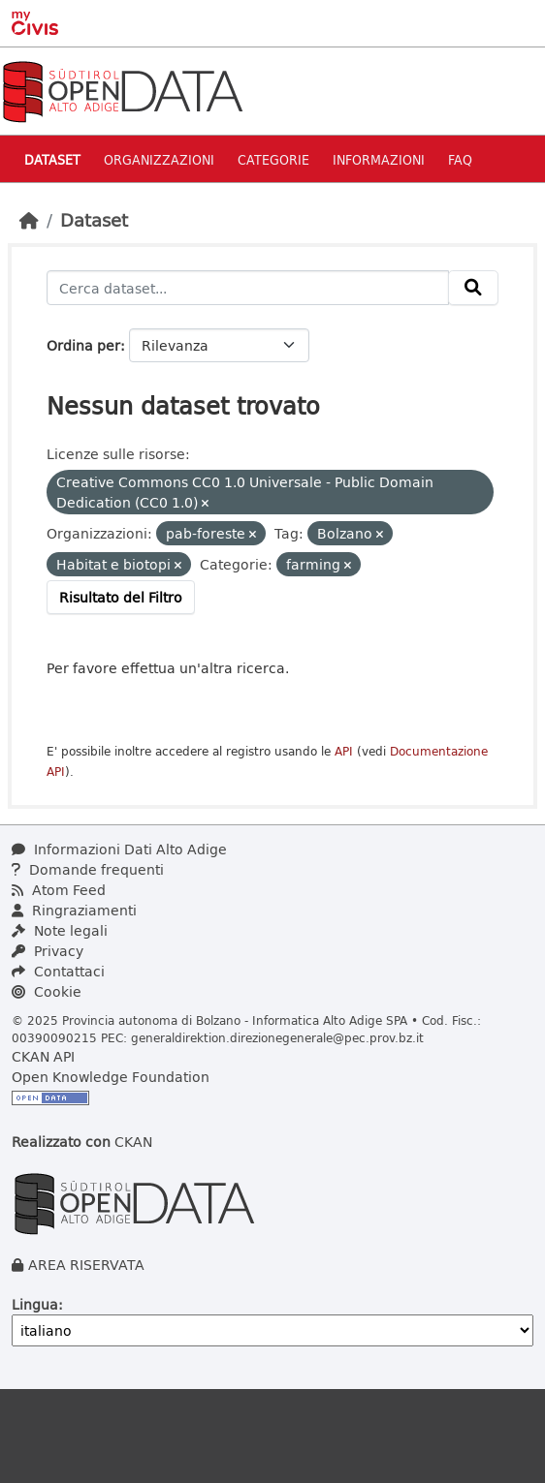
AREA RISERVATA (86, 1264)
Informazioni (379, 159)
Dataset (52, 159)
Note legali (60, 930)
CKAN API (43, 1056)
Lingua (35, 1304)
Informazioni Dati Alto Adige (119, 849)
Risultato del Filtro (120, 597)
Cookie (46, 991)
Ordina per (83, 345)
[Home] (29, 219)
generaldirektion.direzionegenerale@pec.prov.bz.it (277, 1037)
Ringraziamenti (74, 910)
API (344, 751)
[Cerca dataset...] (248, 287)
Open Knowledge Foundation (110, 1076)
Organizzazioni (159, 159)
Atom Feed (59, 890)
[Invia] (473, 287)
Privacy (47, 951)
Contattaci (58, 971)
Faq (460, 159)
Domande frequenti (88, 869)
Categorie (273, 159)
